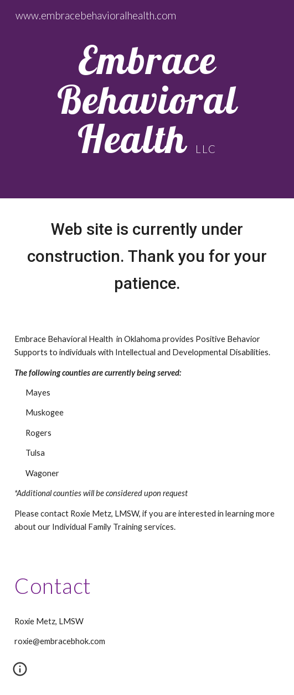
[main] (147, 99)
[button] (20, 673)
